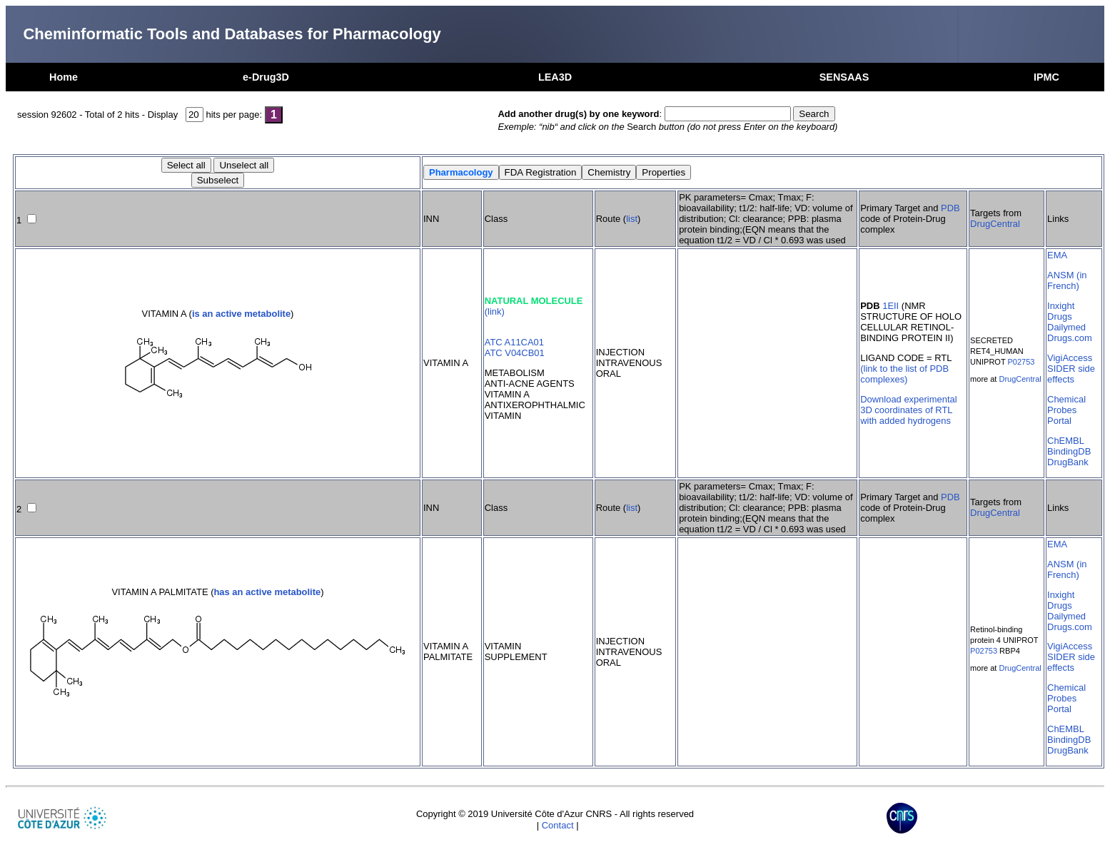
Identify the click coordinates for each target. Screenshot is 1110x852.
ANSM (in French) (1066, 280)
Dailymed (1066, 327)
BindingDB (1069, 451)
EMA (1057, 255)
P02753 (1020, 361)
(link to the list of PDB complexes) (904, 374)
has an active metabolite (267, 592)
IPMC (1046, 77)
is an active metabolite (241, 313)
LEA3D (555, 77)
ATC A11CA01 (514, 342)
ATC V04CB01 (515, 353)
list (631, 218)
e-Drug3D (266, 77)
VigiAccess (1069, 358)
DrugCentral (995, 223)
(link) (495, 311)
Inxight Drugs (1060, 311)
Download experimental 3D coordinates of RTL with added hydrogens (908, 410)
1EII (890, 305)
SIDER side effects (1071, 374)
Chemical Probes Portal (1066, 410)
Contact (558, 825)
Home (63, 77)
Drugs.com (1069, 338)
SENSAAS (844, 77)
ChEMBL (1065, 440)
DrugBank (1068, 462)
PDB (950, 208)
